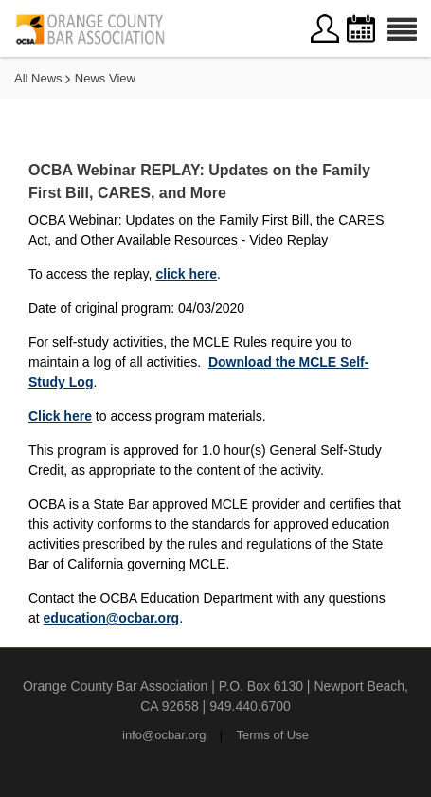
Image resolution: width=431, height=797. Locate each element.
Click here (60, 416)
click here (186, 273)
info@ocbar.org (164, 735)
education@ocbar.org (112, 617)
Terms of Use (272, 735)
